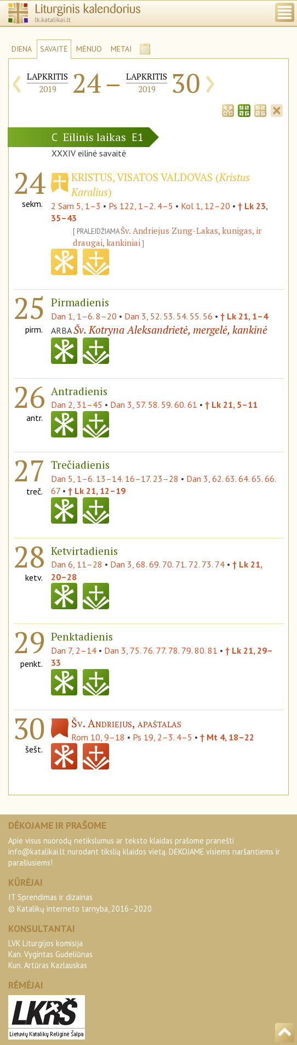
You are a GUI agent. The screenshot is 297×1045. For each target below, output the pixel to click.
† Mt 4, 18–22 (227, 737)
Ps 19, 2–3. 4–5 (162, 737)
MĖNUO (89, 49)
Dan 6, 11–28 (76, 564)
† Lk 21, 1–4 (244, 316)
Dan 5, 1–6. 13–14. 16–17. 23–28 (115, 478)
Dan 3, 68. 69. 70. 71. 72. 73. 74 (167, 564)
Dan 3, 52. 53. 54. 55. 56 (168, 316)
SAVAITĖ (54, 49)
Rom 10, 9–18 (98, 737)
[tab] (228, 109)
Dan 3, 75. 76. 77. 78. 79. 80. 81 (161, 650)
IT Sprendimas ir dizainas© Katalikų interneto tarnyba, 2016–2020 (80, 902)
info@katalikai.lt (36, 851)
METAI (121, 49)
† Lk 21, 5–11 (231, 404)
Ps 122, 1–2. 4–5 (140, 205)
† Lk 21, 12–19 (96, 490)
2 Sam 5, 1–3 (76, 205)
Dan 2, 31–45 (76, 404)
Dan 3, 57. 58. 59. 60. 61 (153, 404)
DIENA (22, 49)
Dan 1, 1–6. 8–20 (84, 316)
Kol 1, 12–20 (205, 205)
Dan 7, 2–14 (73, 650)
